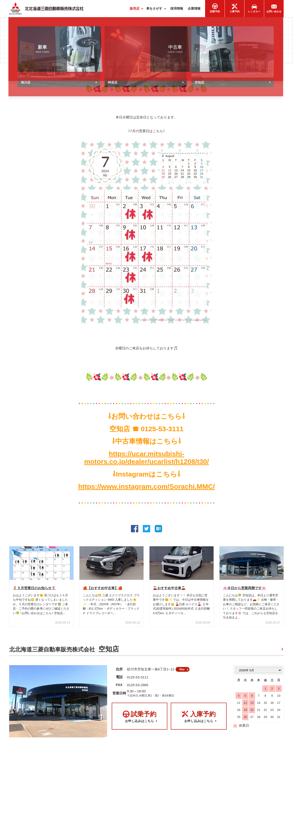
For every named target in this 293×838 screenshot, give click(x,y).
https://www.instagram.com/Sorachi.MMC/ (146, 489)
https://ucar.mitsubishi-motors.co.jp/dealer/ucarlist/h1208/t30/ (146, 460)
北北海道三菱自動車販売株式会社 (64, 651)
